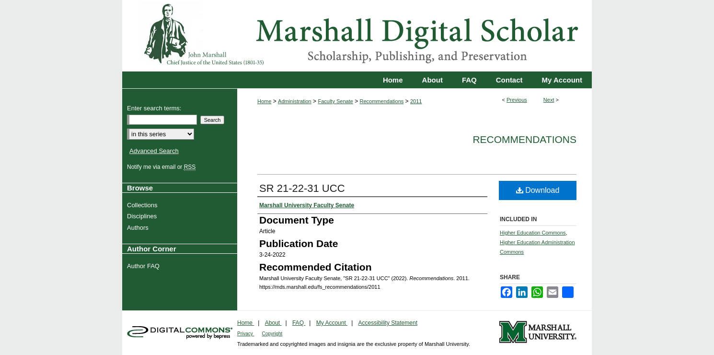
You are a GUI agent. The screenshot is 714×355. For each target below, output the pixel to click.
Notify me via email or (162, 167)
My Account (331, 323)
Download (538, 190)
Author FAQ (144, 266)
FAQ (298, 323)
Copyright (272, 333)
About (273, 323)
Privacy (245, 333)
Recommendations (382, 101)
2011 (416, 101)
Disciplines (143, 216)
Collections (143, 205)
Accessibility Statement (387, 323)
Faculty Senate (335, 101)
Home (264, 101)
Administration (294, 101)
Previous (517, 100)
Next (548, 100)
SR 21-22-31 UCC (302, 188)
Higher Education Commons (533, 233)
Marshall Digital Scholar (357, 35)
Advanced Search (154, 150)
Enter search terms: (154, 108)
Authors (139, 227)
